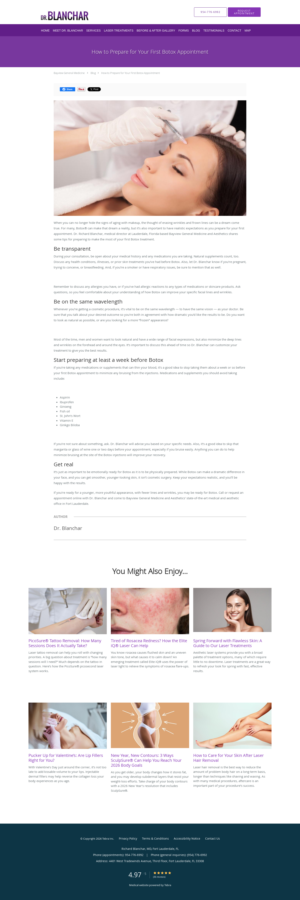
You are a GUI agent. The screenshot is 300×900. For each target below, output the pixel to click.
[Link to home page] (81, 12)
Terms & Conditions (155, 838)
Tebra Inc (107, 838)
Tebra (167, 885)
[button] (244, 12)
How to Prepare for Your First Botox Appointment (130, 73)
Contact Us (212, 838)
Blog (93, 73)
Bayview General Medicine (69, 73)
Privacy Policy (128, 838)
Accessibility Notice (187, 838)
